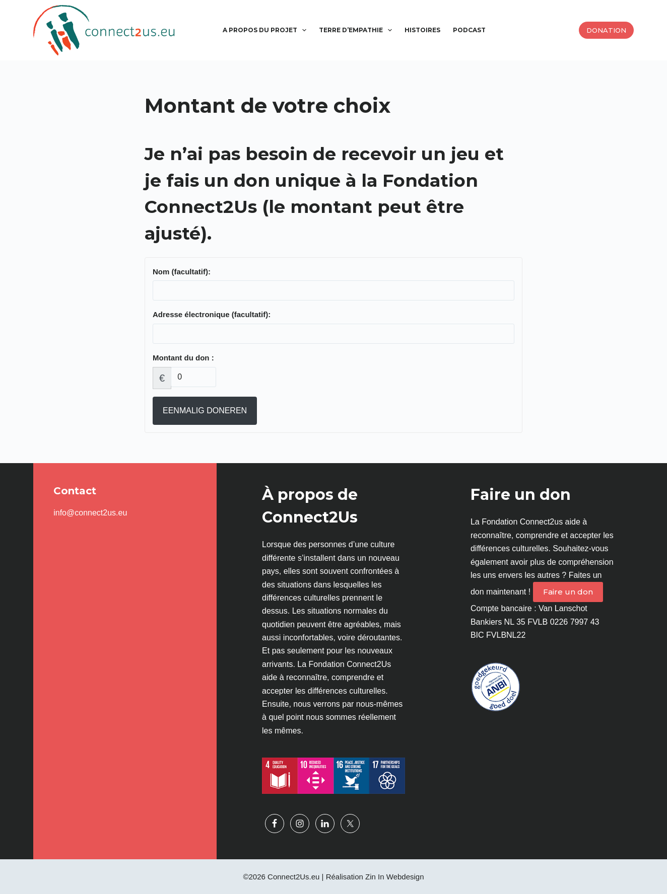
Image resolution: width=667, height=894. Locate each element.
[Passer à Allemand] (562, 30)
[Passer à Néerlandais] (498, 30)
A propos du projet (266, 30)
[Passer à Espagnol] (523, 30)
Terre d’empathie (357, 30)
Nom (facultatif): (182, 271)
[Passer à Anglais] (511, 30)
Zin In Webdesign (394, 876)
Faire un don (568, 592)
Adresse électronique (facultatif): (212, 314)
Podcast (469, 30)
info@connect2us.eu (90, 512)
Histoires (422, 30)
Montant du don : (183, 357)
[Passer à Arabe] (536, 30)
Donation (606, 30)
